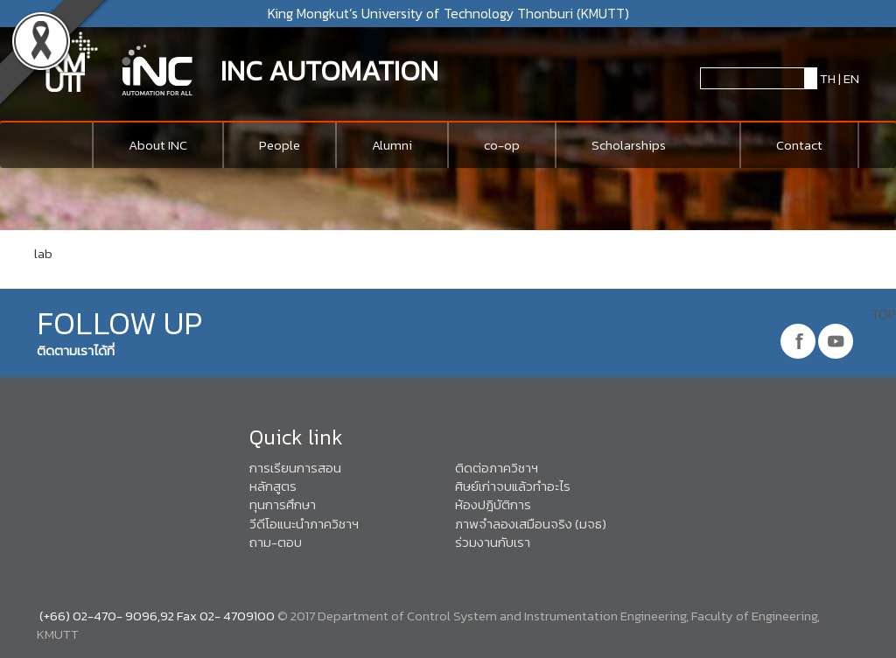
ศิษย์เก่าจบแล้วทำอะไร (512, 486)
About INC (158, 145)
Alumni (392, 145)
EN (851, 78)
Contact (799, 145)
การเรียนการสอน (295, 468)
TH (826, 78)
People (279, 145)
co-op (502, 145)
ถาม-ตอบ (275, 542)
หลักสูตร (273, 486)
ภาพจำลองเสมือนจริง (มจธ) (530, 524)
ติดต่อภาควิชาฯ (496, 468)
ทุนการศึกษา (282, 504)
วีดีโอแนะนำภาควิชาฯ (304, 524)
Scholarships (629, 145)
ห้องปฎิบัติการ (493, 504)
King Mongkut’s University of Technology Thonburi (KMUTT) (448, 13)
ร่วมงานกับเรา (492, 542)
